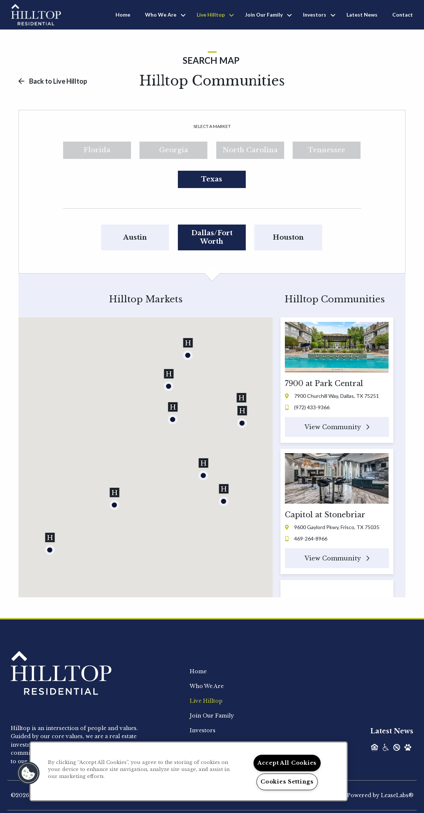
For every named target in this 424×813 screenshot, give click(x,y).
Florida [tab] (96, 150)
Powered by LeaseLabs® (380, 795)
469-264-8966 (306, 538)
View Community (336, 427)
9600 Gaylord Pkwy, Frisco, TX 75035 (332, 527)
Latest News (362, 14)
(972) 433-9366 (307, 407)
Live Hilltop (211, 14)
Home (123, 14)
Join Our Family (264, 14)
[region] (189, 771)
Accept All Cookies (287, 763)
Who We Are (160, 14)
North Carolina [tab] (250, 150)
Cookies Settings (287, 781)
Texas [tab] (211, 179)
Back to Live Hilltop (52, 81)
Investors (314, 14)
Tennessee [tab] (326, 150)
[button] (203, 469)
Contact (402, 14)
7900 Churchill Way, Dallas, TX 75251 (332, 396)
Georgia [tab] (173, 150)
